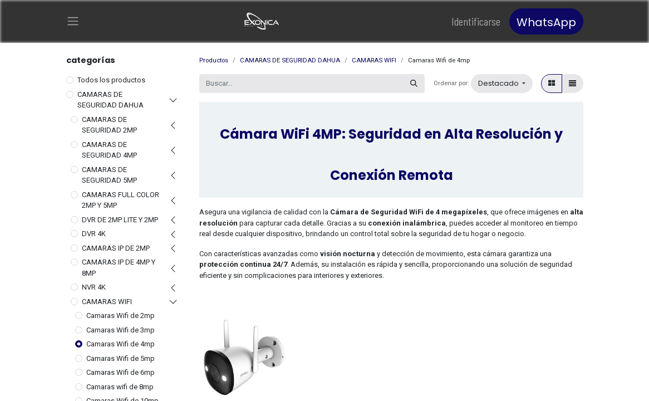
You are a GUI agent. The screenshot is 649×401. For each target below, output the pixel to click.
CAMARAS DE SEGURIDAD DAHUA (110, 100)
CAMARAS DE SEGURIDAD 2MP (109, 125)
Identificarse (475, 22)
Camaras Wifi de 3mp (120, 330)
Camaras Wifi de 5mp (120, 359)
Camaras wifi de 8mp (120, 387)
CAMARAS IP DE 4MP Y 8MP (118, 268)
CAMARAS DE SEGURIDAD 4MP (109, 150)
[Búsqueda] (414, 84)
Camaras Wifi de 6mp (120, 373)
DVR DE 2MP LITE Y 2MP (120, 220)
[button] (502, 84)
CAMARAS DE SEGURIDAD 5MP (109, 175)
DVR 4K (94, 235)
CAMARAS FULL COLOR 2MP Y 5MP (120, 201)
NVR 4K (94, 288)
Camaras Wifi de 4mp (120, 345)
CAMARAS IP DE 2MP (116, 248)
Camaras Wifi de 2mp (120, 316)
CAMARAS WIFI (107, 302)
